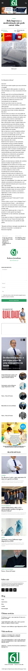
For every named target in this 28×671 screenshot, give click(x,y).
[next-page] (24, 340)
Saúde (14, 18)
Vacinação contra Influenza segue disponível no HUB (8, 386)
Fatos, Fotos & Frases (7, 569)
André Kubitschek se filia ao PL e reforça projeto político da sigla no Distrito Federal (9, 376)
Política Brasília (6, 505)
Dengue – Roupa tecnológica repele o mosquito (13, 646)
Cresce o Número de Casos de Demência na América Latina (10, 635)
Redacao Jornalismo (5, 31)
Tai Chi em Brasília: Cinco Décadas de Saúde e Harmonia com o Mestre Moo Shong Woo (13, 641)
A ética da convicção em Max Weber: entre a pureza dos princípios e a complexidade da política (7, 241)
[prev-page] (21, 340)
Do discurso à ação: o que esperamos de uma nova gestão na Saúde (13, 361)
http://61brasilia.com (14, 260)
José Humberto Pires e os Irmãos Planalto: (20, 238)
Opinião (3, 475)
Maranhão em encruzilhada (8, 405)
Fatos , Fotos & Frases (7, 396)
